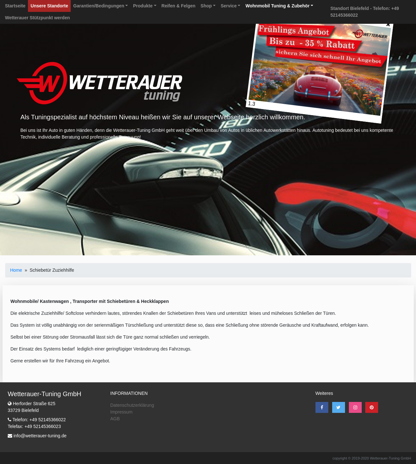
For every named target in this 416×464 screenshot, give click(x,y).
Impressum (121, 411)
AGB (115, 418)
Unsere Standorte (49, 5)
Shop (206, 5)
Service (229, 5)
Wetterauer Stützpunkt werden (37, 17)
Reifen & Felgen (179, 5)
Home (16, 270)
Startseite (15, 5)
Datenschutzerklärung (132, 405)
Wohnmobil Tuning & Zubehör (277, 5)
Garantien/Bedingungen (98, 5)
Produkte (143, 5)
